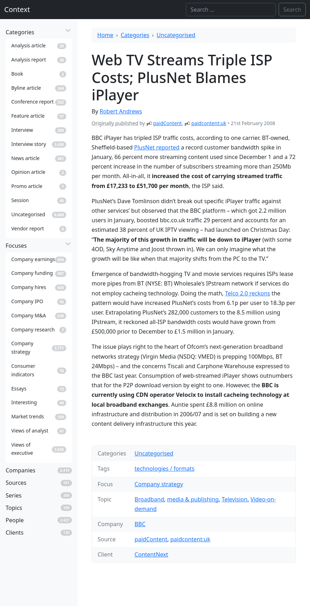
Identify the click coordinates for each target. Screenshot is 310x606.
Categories (135, 35)
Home (105, 35)
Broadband (149, 499)
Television (234, 499)
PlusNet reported (157, 147)
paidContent (167, 123)
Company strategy (159, 484)
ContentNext (151, 554)
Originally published (115, 123)
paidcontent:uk (209, 123)
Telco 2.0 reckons (247, 293)
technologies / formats (165, 468)
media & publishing (193, 499)
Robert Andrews (120, 111)
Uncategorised (176, 35)
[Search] (231, 9)
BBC (140, 524)
